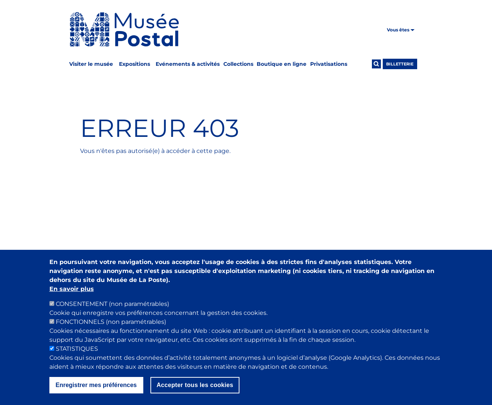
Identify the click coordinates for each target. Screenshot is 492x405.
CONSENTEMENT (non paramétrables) (112, 312)
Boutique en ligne (281, 64)
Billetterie (399, 64)
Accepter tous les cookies (195, 393)
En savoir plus (71, 297)
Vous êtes (401, 30)
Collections (238, 64)
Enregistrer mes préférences (96, 393)
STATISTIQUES (77, 357)
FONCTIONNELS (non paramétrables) (111, 330)
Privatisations (328, 64)
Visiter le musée (91, 64)
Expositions (134, 64)
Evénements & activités (188, 64)
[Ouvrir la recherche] (376, 63)
